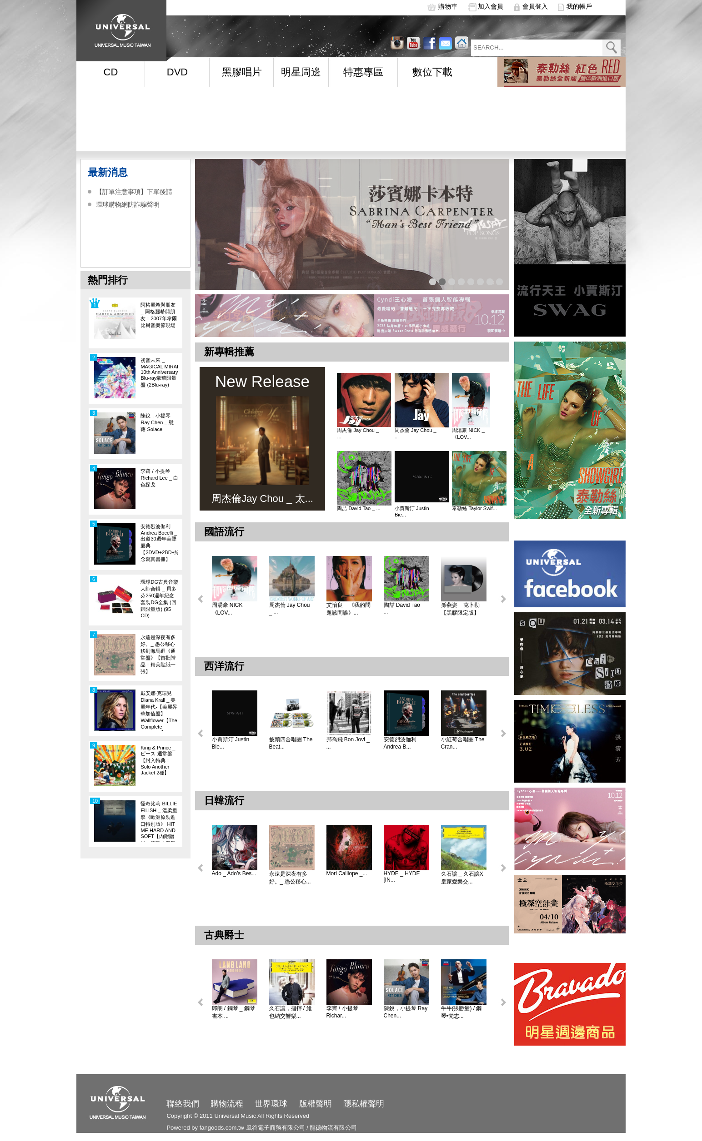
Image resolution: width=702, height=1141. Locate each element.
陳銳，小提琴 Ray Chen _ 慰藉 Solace (156, 422)
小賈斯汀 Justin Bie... (412, 511)
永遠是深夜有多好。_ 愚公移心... (290, 878)
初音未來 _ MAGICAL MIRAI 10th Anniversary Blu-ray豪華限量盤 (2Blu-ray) (159, 372)
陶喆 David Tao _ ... (358, 508)
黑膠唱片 (242, 72)
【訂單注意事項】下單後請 (134, 191)
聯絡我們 (182, 1103)
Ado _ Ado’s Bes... (234, 873)
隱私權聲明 (363, 1103)
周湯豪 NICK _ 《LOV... (468, 433)
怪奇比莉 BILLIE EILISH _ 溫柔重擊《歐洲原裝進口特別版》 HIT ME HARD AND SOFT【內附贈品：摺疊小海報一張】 (158, 821)
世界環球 (271, 1103)
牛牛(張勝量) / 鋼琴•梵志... (461, 1012)
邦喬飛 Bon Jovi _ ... (348, 743)
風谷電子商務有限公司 (275, 1127)
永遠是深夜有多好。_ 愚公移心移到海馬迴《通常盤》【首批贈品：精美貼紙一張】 (158, 654)
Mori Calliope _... (346, 873)
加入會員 (490, 6)
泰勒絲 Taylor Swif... (474, 508)
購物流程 (227, 1103)
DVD (177, 72)
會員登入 (535, 6)
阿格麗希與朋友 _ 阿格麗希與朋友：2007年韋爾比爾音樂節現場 (158, 315)
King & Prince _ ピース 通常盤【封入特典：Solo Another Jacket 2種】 (157, 760)
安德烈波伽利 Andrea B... (400, 743)
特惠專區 (363, 72)
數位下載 (432, 72)
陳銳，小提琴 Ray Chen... (406, 1012)
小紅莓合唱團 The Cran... (463, 743)
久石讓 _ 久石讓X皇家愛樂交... (462, 878)
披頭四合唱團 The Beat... (291, 743)
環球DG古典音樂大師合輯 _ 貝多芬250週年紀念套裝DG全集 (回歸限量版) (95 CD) (159, 598)
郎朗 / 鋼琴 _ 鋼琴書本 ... (233, 1012)
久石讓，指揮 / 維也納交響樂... (290, 1012)
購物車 (447, 6)
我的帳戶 (579, 6)
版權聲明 (315, 1103)
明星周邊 (301, 72)
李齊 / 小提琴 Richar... (342, 1012)
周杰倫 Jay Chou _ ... (358, 433)
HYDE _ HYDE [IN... (402, 876)
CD (111, 72)
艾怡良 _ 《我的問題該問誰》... (348, 609)
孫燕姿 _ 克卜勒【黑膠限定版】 (460, 609)
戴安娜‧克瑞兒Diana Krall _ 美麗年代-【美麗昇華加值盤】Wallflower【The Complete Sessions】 (158, 710)
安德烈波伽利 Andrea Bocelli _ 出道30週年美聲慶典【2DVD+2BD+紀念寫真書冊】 (159, 543)
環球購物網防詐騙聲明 (128, 204)
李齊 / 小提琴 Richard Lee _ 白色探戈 (159, 477)
